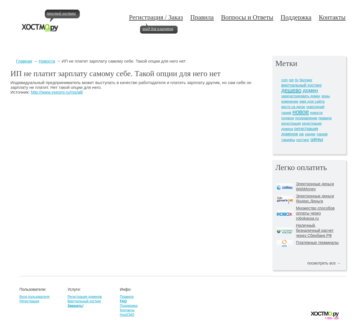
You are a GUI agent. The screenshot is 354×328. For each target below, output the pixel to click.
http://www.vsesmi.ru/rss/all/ (57, 92)
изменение (289, 102)
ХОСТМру (324, 314)
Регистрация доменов (84, 297)
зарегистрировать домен (300, 96)
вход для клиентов (157, 29)
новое (300, 112)
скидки (310, 134)
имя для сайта (312, 101)
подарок (287, 118)
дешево (291, 90)
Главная (24, 61)
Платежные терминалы (317, 242)
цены (317, 139)
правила (325, 118)
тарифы (288, 140)
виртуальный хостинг (301, 85)
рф (301, 134)
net (291, 80)
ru (296, 80)
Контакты (332, 17)
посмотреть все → (324, 263)
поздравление (306, 118)
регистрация (291, 124)
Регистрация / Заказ (156, 17)
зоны (325, 96)
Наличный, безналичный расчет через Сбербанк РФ (315, 230)
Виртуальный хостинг (84, 301)
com (284, 80)
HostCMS (127, 315)
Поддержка (296, 17)
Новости (47, 61)
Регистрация (29, 301)
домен (310, 90)
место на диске (293, 107)
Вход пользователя (34, 297)
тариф (322, 134)
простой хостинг (61, 13)
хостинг (302, 140)
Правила (202, 17)
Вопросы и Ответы (247, 17)
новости (316, 113)
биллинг (306, 80)
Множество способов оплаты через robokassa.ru (315, 213)
